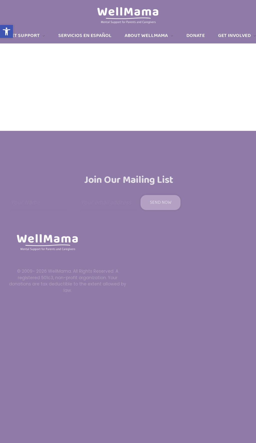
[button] (6, 31)
